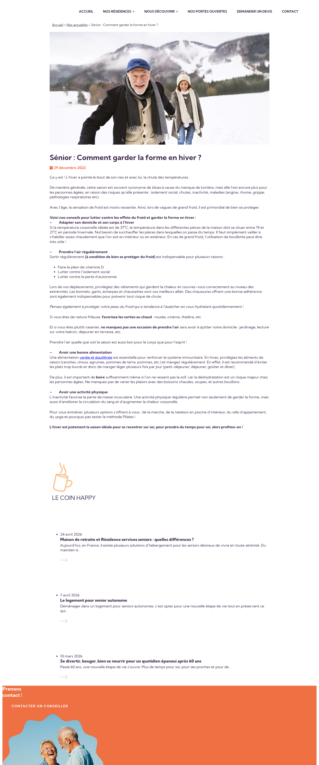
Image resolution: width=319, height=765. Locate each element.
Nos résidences (117, 11)
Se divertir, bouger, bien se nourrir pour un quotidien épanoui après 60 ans (131, 661)
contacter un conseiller (40, 706)
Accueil (86, 11)
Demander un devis (254, 11)
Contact (290, 11)
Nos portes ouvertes (207, 11)
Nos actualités (77, 25)
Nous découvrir (159, 11)
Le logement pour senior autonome (93, 600)
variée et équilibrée (96, 357)
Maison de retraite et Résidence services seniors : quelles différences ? (127, 539)
